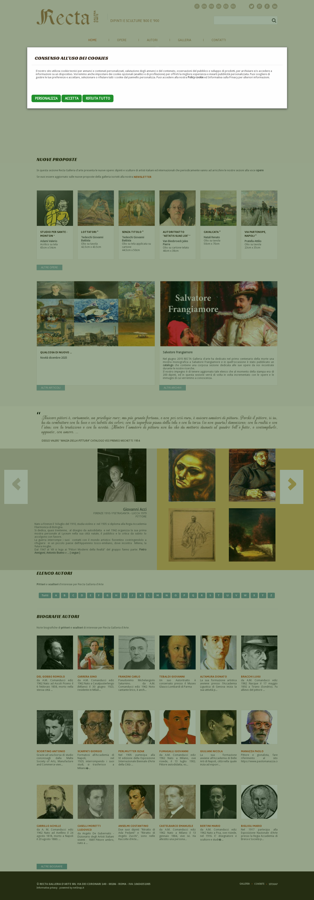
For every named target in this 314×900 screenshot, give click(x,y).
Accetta (71, 98)
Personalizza (46, 98)
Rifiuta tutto (98, 98)
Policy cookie (196, 77)
